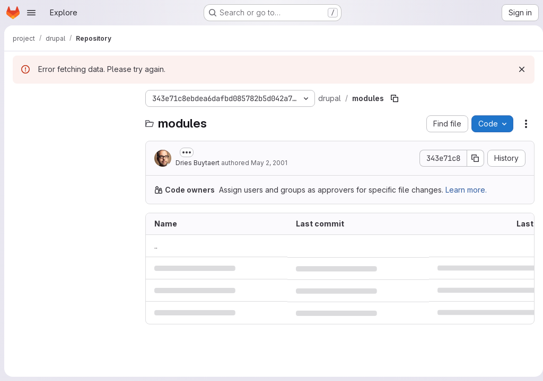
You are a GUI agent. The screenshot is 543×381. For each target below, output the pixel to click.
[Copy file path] (394, 98)
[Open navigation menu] (31, 12)
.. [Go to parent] (155, 245)
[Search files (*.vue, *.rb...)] (74, 119)
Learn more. (466, 189)
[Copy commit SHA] (471, 158)
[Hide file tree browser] (21, 98)
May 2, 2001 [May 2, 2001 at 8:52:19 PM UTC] (269, 163)
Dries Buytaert (198, 163)
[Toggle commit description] (187, 152)
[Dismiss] (517, 69)
